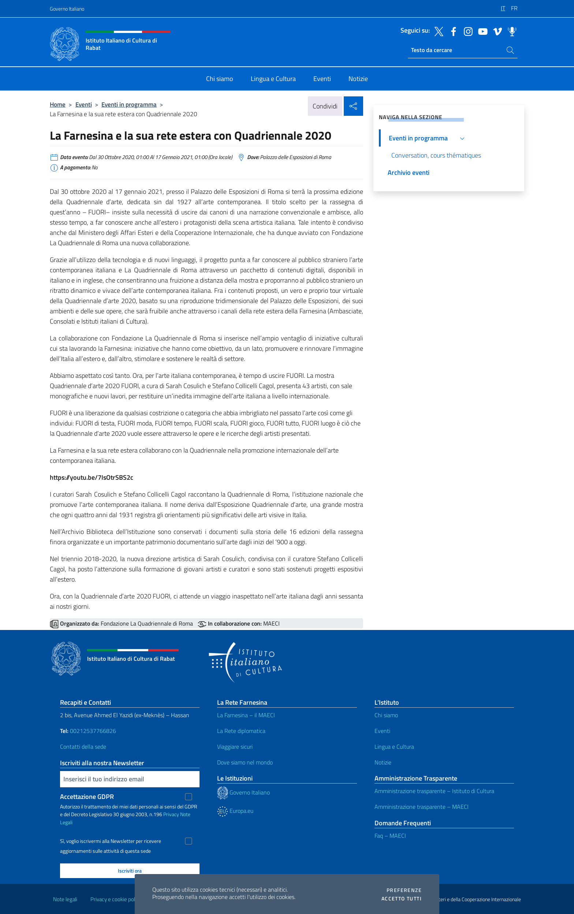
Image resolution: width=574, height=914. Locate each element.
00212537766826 (93, 730)
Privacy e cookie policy (115, 899)
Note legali (65, 899)
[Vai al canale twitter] (437, 30)
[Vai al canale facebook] (451, 30)
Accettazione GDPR (87, 796)
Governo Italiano (67, 8)
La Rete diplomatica (241, 730)
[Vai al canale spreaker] (510, 30)
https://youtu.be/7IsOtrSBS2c (91, 477)
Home (58, 104)
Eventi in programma (129, 104)
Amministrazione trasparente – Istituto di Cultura (434, 790)
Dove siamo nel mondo (245, 762)
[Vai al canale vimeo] (495, 30)
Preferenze (404, 890)
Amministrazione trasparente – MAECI (421, 806)
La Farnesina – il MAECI (246, 715)
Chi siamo (386, 715)
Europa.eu (235, 810)
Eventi (83, 104)
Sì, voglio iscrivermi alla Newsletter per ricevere (110, 841)
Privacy (171, 814)
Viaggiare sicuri (235, 746)
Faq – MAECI (390, 835)
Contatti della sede (83, 746)
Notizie (382, 762)
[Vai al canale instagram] (466, 30)
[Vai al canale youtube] (481, 30)
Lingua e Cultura (394, 746)
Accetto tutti (401, 898)
